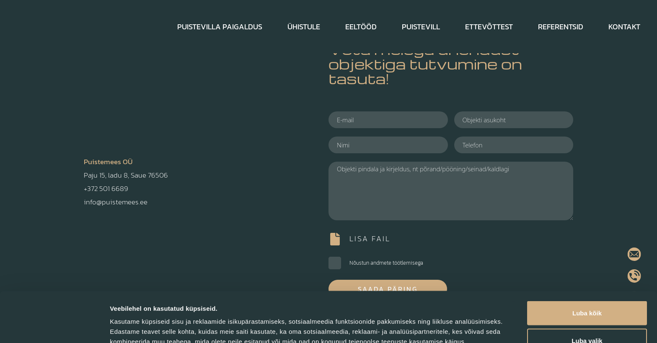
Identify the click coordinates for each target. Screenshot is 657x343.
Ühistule (303, 26)
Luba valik (587, 293)
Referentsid (560, 26)
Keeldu (587, 320)
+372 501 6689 (106, 188)
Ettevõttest (489, 26)
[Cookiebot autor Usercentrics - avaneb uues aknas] (54, 326)
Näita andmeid (433, 321)
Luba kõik (587, 265)
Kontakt (624, 26)
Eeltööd (361, 26)
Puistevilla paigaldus (219, 26)
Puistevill (421, 26)
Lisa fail (370, 238)
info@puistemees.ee (115, 201)
